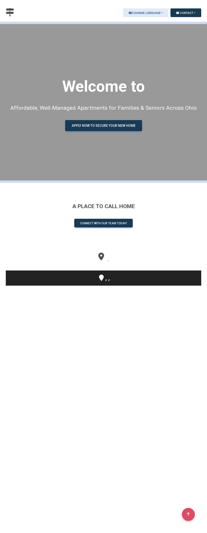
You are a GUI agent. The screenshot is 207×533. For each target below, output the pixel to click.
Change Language (145, 13)
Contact (184, 13)
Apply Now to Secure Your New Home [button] (104, 126)
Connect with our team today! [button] (103, 223)
